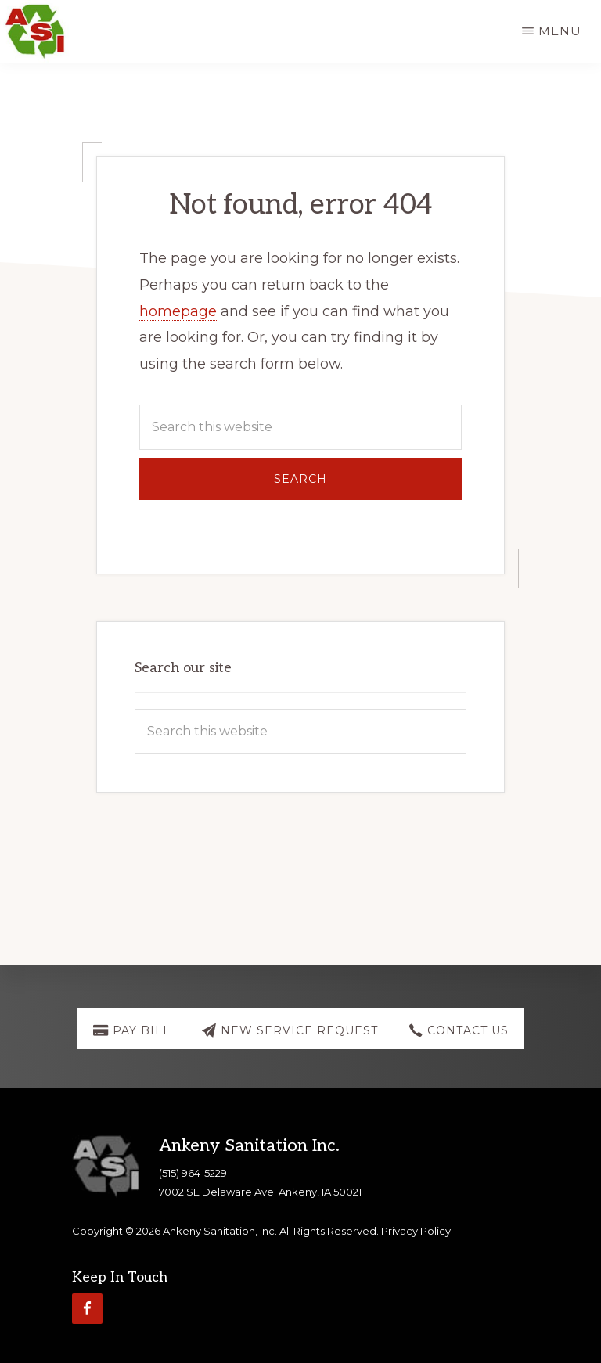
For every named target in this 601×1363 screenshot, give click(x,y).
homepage (178, 311)
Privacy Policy (416, 1231)
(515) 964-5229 (193, 1173)
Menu (559, 30)
